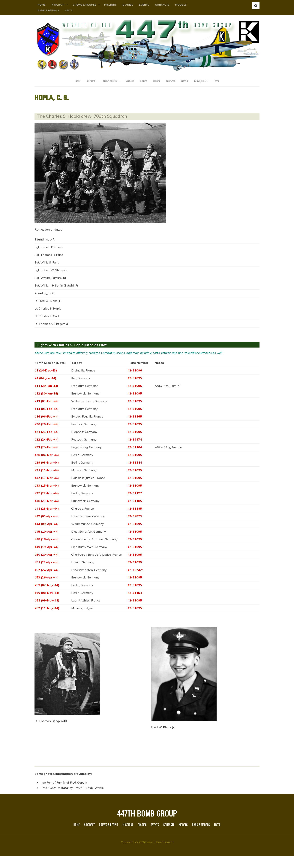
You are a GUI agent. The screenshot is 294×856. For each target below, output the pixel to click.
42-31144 (135, 462)
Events (144, 4)
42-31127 (135, 493)
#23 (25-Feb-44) (46, 447)
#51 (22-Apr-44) (46, 562)
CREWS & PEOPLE (84, 4)
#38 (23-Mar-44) (46, 501)
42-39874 (135, 439)
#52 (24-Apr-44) (46, 570)
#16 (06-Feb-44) (46, 416)
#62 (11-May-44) (46, 608)
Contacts (162, 4)
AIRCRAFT (58, 4)
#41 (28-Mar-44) (46, 508)
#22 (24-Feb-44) (46, 439)
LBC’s (68, 10)
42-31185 (135, 501)
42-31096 (135, 370)
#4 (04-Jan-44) (45, 378)
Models (180, 4)
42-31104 (135, 447)
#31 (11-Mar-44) (46, 470)
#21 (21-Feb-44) (46, 432)
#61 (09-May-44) (46, 600)
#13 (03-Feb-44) (46, 401)
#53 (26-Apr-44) (46, 577)
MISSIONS (110, 4)
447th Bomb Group (147, 813)
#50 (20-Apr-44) (46, 554)
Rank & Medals (48, 10)
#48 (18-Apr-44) (46, 539)
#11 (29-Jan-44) (46, 386)
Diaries (127, 4)
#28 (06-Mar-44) (46, 455)
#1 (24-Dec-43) (45, 370)
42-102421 (136, 570)
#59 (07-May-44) (46, 585)
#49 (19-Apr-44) (46, 547)
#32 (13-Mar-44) (46, 478)
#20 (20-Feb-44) (46, 424)
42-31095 (135, 378)
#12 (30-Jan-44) (46, 393)
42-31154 (135, 593)
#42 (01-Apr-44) (46, 516)
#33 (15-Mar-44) (46, 485)
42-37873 (135, 516)
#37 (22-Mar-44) (46, 493)
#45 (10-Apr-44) (46, 531)
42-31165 (135, 416)
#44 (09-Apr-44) (46, 524)
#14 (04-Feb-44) (46, 409)
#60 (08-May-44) (46, 593)
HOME (42, 4)
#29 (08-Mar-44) (46, 462)
